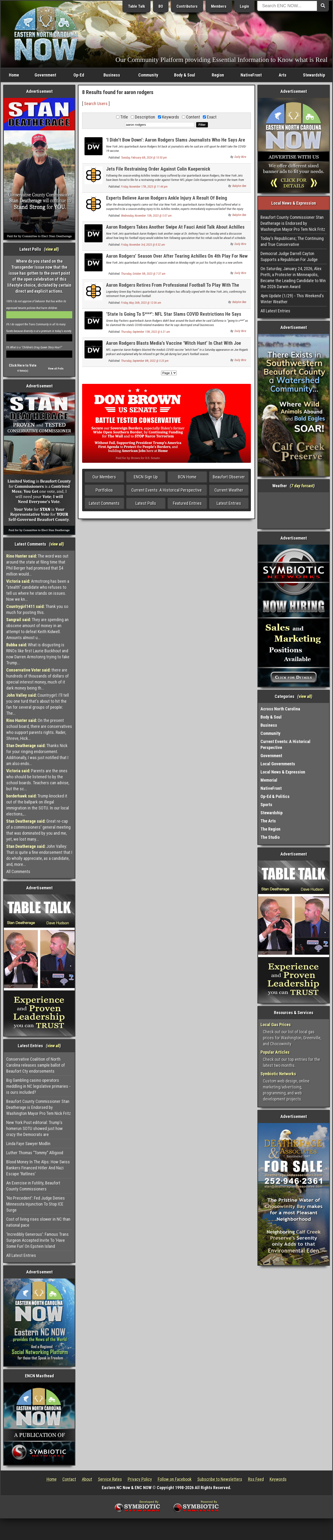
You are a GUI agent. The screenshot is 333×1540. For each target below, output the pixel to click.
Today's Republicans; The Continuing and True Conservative (292, 241)
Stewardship (314, 74)
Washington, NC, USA (293, 510)
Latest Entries (229, 503)
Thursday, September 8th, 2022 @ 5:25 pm (145, 361)
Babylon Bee (239, 186)
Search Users (96, 103)
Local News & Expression (282, 771)
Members (218, 6)
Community (148, 74)
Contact (69, 1479)
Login (244, 6)
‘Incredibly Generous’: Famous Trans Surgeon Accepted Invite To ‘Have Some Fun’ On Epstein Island (37, 1240)
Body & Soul (184, 74)
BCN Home (187, 476)
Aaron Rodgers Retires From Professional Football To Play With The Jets (172, 287)
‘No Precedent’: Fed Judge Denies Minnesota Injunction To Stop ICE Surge (35, 1204)
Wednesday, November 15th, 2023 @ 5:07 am (146, 215)
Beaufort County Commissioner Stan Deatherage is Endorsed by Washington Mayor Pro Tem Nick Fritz (38, 1107)
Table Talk (136, 6)
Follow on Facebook (175, 1479)
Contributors (187, 6)
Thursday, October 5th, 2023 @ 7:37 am (143, 273)
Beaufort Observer (229, 476)
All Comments (18, 871)
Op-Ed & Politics (275, 796)
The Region (270, 829)
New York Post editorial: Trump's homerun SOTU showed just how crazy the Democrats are (34, 1128)
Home (14, 74)
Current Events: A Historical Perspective (166, 490)
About (87, 1479)
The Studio (270, 837)
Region (218, 74)
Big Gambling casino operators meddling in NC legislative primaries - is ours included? (38, 1086)
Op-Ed (78, 74)
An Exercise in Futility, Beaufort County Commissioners (33, 1185)
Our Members (104, 476)
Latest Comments (104, 503)
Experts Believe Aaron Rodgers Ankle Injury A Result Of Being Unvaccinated (166, 200)
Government (45, 74)
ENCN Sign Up (146, 476)
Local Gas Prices (275, 1024)
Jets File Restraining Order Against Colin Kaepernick (158, 169)
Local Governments (277, 763)
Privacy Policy (140, 1479)
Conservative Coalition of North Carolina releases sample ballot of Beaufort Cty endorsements (35, 1065)
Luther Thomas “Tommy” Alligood (34, 1152)
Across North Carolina (280, 708)
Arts (282, 74)
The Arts (268, 820)
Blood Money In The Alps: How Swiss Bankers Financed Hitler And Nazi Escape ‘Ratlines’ (38, 1167)
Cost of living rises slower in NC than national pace (38, 1222)
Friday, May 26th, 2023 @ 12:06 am (141, 302)
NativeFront (251, 74)
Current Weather (228, 490)
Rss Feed (256, 1479)
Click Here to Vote (22, 365)
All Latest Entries (21, 1255)
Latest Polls (145, 503)
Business (111, 74)
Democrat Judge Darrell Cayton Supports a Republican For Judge (289, 256)
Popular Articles (275, 1052)
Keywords (278, 1479)
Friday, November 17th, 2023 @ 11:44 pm (144, 186)
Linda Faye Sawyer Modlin (28, 1143)
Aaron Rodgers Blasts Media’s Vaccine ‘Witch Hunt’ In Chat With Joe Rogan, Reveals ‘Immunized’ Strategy (173, 345)
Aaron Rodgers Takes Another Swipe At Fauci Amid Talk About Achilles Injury (175, 229)
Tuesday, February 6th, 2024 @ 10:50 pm (144, 157)
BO (160, 6)
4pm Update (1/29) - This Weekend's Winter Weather (292, 298)
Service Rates (110, 1479)
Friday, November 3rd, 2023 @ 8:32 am (143, 244)
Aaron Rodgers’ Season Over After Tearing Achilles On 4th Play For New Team (177, 258)
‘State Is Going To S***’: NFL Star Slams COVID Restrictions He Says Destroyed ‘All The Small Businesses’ (173, 316)
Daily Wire (240, 157)
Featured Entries (187, 503)
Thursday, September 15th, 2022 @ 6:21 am (145, 331)
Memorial (268, 780)
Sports (266, 804)
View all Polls (56, 368)
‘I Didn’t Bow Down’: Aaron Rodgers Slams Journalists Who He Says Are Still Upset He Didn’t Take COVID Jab (175, 142)
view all (51, 249)
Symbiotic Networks (278, 1073)
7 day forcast (302, 485)
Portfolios (104, 490)
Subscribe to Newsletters (219, 1479)
